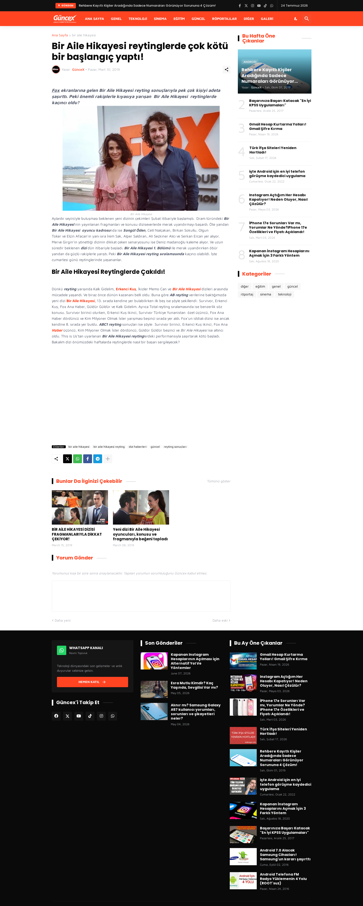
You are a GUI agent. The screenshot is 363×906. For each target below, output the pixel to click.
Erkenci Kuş (126, 289)
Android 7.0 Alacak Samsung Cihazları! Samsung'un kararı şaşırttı (285, 855)
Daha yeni (62, 620)
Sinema (160, 18)
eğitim (260, 286)
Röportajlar (224, 18)
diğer (245, 286)
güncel (155, 446)
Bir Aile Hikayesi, (81, 301)
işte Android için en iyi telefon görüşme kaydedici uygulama (277, 173)
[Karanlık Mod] (296, 18)
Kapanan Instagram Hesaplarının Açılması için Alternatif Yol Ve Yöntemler (195, 661)
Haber (57, 330)
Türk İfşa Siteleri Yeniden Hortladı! (272, 150)
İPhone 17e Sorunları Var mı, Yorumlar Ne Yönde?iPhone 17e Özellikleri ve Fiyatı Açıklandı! (278, 227)
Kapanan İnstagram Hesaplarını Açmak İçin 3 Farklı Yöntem (279, 253)
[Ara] (306, 18)
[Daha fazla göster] (107, 458)
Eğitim (179, 18)
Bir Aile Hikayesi (186, 289)
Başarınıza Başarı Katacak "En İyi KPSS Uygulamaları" (280, 102)
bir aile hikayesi (84, 35)
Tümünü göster (218, 481)
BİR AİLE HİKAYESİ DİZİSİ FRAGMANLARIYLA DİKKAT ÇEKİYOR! (77, 534)
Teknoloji (138, 18)
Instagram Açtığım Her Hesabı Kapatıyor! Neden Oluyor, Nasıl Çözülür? (278, 199)
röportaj (247, 294)
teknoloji (284, 294)
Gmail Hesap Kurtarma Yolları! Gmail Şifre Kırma (277, 126)
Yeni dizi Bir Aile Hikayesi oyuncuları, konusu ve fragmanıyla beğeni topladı (140, 534)
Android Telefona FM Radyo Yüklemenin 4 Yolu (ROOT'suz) (283, 879)
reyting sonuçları (175, 446)
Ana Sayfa (94, 18)
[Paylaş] (226, 69)
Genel (116, 18)
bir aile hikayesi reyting (109, 446)
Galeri (267, 18)
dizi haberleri (138, 446)
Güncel (198, 18)
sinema (265, 294)
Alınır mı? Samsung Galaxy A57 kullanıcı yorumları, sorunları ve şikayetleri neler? (196, 712)
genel (276, 286)
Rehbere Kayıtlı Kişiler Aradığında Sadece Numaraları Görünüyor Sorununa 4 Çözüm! (281, 758)
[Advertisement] (141, 401)
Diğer (249, 18)
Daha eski (220, 620)
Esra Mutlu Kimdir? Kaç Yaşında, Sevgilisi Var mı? (194, 685)
